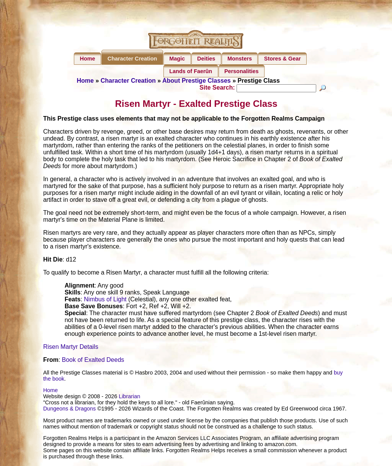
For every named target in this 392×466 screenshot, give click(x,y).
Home (87, 59)
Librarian (129, 397)
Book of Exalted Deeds (93, 361)
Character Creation (132, 59)
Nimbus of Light (105, 300)
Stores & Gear (282, 59)
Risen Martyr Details (70, 348)
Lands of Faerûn (190, 71)
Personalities (241, 71)
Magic (177, 59)
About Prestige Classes (196, 80)
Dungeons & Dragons (69, 410)
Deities (206, 59)
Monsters (239, 59)
